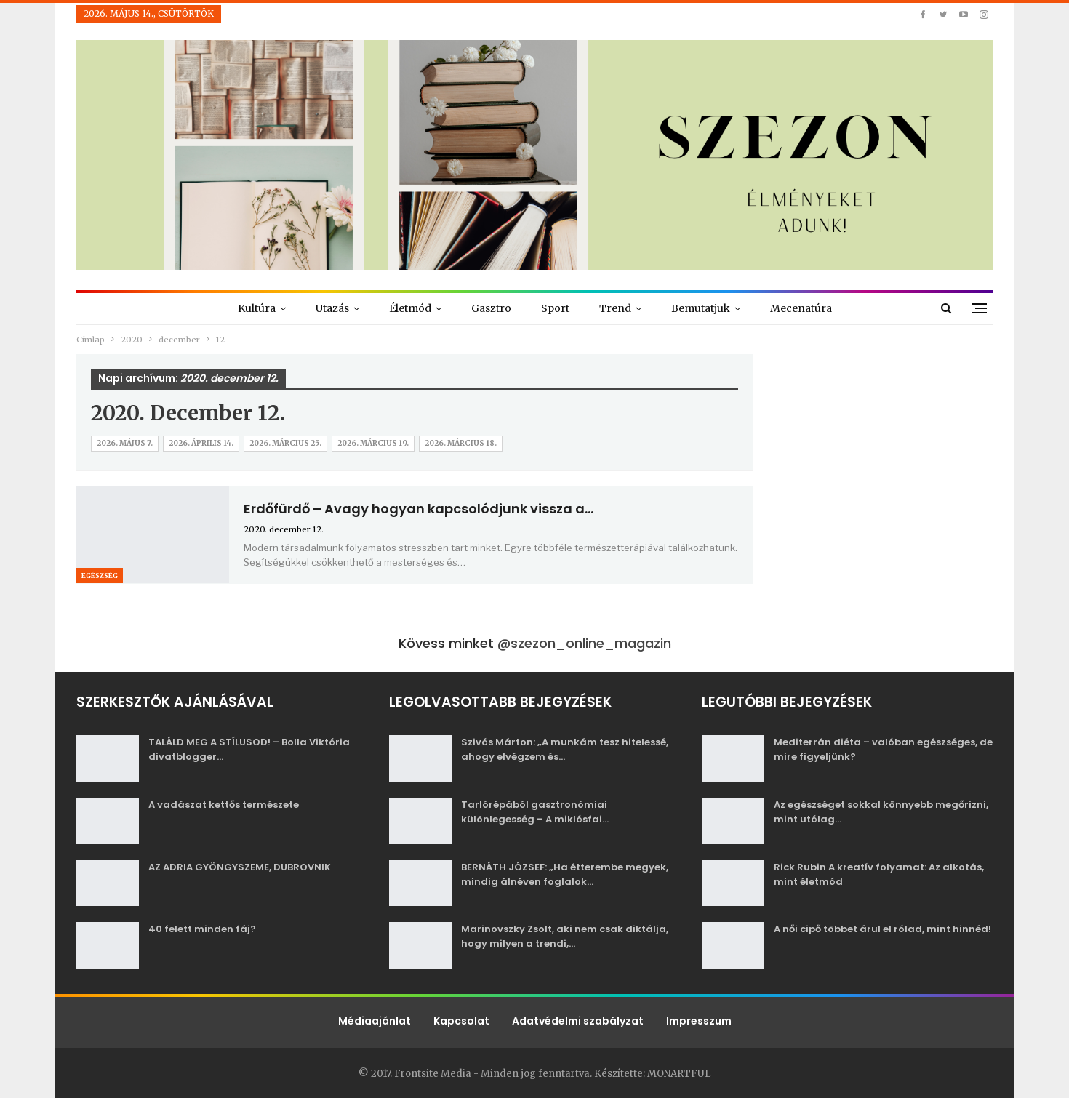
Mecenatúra (801, 308)
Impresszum (699, 1021)
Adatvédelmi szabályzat (578, 1021)
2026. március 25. (285, 443)
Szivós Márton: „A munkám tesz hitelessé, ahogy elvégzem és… (564, 749)
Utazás (332, 308)
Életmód (410, 308)
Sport (555, 308)
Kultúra (257, 308)
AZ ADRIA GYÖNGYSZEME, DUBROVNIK (239, 867)
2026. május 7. (125, 443)
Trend (615, 308)
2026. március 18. (461, 443)
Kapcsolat (461, 1021)
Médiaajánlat (374, 1021)
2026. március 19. (373, 443)
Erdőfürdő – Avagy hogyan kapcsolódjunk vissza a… (418, 509)
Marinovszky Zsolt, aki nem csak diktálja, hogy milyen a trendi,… (564, 936)
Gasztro (491, 308)
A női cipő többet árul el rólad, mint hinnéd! (882, 929)
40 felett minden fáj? (202, 929)
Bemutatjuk (700, 308)
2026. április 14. (201, 443)
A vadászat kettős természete (223, 805)
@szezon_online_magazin (584, 643)
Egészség (99, 576)
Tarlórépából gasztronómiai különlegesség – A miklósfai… (535, 812)
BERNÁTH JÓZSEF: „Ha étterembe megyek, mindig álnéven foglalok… (564, 874)
